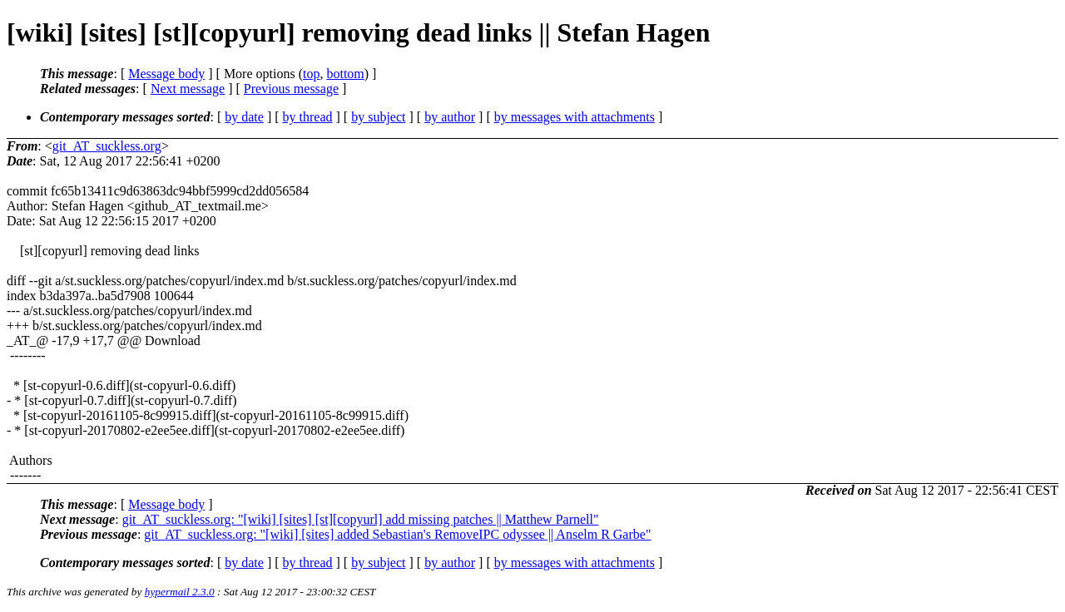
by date (244, 117)
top (311, 74)
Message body (166, 74)
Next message (188, 88)
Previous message (291, 88)
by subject (378, 117)
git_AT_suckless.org (106, 146)
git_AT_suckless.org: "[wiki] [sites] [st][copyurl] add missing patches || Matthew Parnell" (360, 519)
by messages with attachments (574, 117)
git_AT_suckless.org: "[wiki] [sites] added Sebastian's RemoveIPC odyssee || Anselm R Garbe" (397, 534)
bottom (345, 74)
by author (449, 117)
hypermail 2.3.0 (180, 591)
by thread (308, 117)
